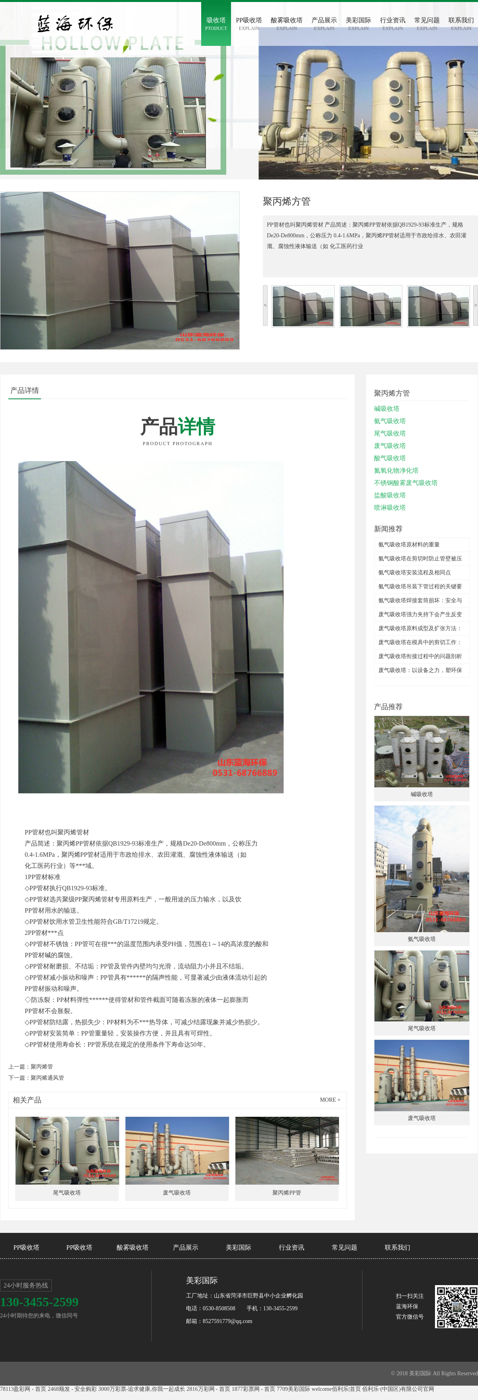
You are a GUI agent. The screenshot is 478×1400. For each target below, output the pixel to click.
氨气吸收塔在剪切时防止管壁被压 (420, 559)
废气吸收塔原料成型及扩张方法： (420, 628)
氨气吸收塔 (390, 421)
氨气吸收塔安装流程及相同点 (414, 573)
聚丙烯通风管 (47, 1078)
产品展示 (185, 1247)
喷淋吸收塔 (390, 507)
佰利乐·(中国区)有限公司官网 (398, 1389)
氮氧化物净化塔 (396, 470)
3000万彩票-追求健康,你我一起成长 (141, 1389)
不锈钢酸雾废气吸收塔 (406, 482)
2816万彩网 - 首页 (209, 1389)
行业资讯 (291, 1247)
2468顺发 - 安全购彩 (72, 1389)
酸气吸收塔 (390, 458)
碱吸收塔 (387, 408)
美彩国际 (238, 1247)
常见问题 (344, 1247)
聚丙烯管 (42, 1067)
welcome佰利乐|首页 (335, 1389)
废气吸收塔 (390, 445)
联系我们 (397, 1247)
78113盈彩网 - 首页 (23, 1389)
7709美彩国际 (293, 1389)
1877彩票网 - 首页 (254, 1389)
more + (330, 1100)
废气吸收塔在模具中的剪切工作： (420, 642)
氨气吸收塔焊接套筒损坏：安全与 (420, 600)
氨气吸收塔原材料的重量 (409, 545)
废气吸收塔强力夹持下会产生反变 (420, 614)
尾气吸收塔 (390, 433)
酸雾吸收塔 (133, 1247)
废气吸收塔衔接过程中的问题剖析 (420, 656)
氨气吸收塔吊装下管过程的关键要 (420, 587)
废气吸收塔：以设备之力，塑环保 (420, 670)
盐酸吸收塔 (390, 495)
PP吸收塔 (27, 1247)
